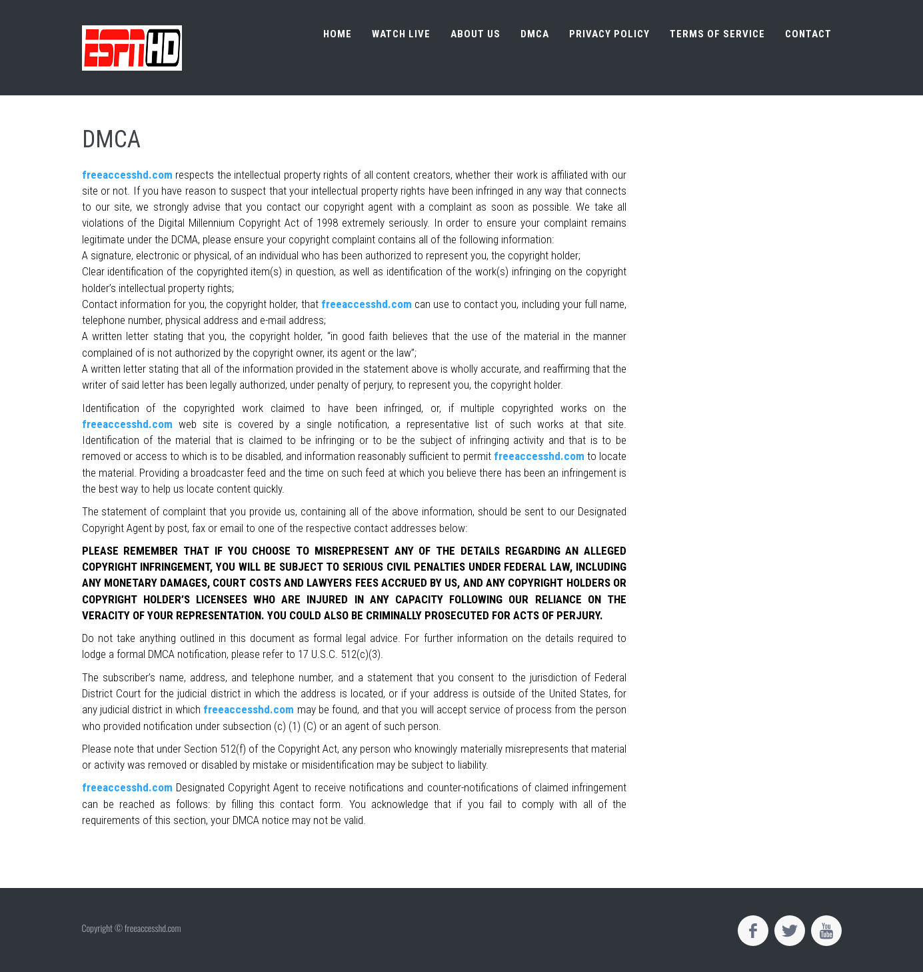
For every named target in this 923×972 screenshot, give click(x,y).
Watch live (401, 34)
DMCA (534, 34)
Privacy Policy (609, 34)
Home (337, 34)
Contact (808, 34)
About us (475, 34)
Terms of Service (717, 34)
